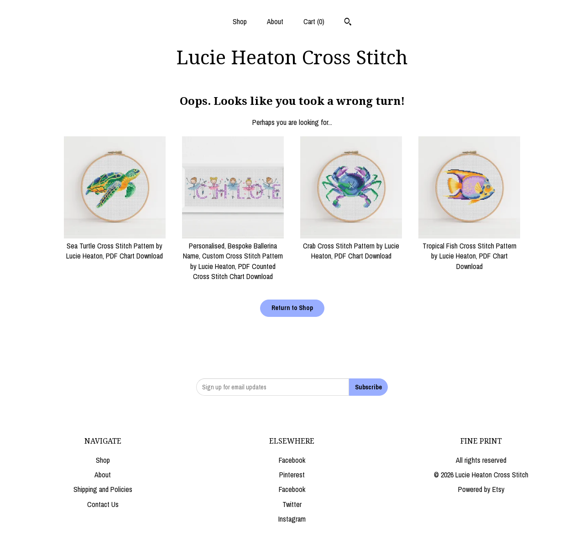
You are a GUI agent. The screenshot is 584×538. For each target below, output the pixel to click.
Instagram (292, 519)
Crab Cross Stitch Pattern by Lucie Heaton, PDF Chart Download (351, 246)
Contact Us (103, 504)
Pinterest (292, 475)
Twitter (292, 504)
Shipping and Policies (102, 489)
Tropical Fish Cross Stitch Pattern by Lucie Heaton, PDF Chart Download (469, 251)
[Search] (347, 23)
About (275, 21)
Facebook (292, 460)
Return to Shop (292, 308)
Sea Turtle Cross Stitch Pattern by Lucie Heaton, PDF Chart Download (115, 246)
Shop (240, 21)
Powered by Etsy (481, 489)
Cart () (313, 21)
